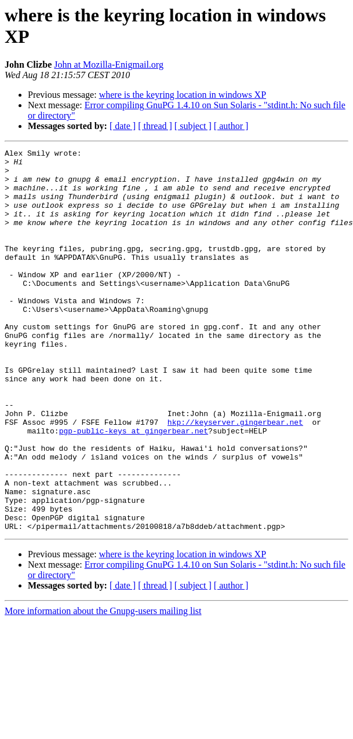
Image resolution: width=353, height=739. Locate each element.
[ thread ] (155, 126)
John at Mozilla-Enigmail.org (108, 64)
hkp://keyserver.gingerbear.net (235, 477)
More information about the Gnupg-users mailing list (103, 687)
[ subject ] (193, 126)
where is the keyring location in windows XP (182, 95)
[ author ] (231, 126)
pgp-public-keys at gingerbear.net (133, 488)
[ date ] (123, 126)
